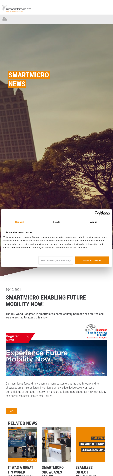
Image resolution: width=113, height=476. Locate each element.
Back (11, 411)
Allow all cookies (92, 260)
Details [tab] (56, 222)
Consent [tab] (19, 222)
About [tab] (93, 222)
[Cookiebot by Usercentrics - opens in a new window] (97, 213)
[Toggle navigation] (108, 19)
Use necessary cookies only (56, 260)
